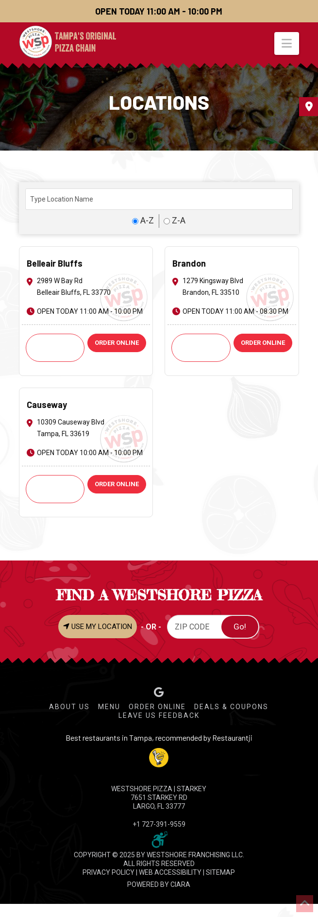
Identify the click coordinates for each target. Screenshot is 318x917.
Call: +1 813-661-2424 (201, 347)
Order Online (157, 707)
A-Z (143, 220)
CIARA (180, 884)
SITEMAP (220, 872)
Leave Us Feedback (159, 715)
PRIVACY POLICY (108, 872)
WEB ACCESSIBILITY (170, 872)
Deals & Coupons (231, 707)
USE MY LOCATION (97, 626)
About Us (69, 707)
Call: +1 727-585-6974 (55, 347)
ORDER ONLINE (117, 342)
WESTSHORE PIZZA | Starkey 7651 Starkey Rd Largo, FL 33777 (158, 797)
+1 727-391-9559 (159, 824)
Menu (109, 707)
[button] (286, 43)
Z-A (174, 220)
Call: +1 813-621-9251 (55, 488)
